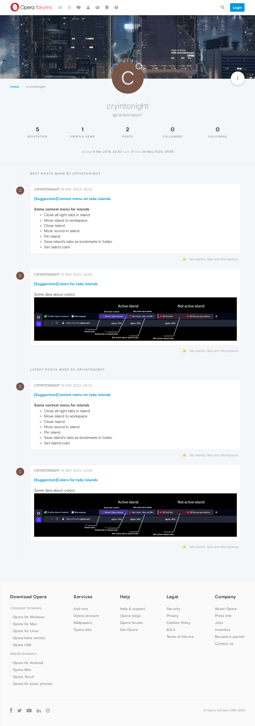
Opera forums (131, 623)
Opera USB (22, 645)
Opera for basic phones (33, 684)
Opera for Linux (26, 631)
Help (125, 596)
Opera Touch (23, 677)
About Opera (226, 609)
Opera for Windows (29, 617)
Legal (173, 596)
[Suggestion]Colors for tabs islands (66, 284)
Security (173, 609)
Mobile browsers (23, 654)
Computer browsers (26, 608)
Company (225, 596)
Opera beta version (29, 638)
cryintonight (47, 189)
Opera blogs (130, 616)
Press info (223, 616)
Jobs (219, 623)
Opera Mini (22, 670)
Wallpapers (82, 623)
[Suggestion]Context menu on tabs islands (72, 199)
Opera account (86, 616)
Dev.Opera (129, 630)
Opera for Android (28, 663)
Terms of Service (180, 637)
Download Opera (28, 596)
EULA (171, 630)
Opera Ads (82, 630)
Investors (222, 630)
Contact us (224, 644)
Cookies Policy (179, 623)
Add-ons (80, 609)
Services (82, 596)
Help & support (132, 609)
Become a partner (230, 637)
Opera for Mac (25, 624)
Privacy (173, 616)
